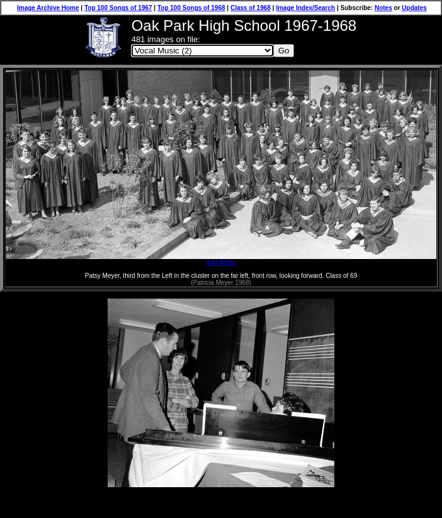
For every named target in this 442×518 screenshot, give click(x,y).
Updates (414, 7)
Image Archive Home (48, 7)
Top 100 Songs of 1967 (118, 7)
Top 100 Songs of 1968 (191, 7)
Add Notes (221, 259)
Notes (383, 7)
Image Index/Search (305, 7)
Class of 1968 (250, 7)
